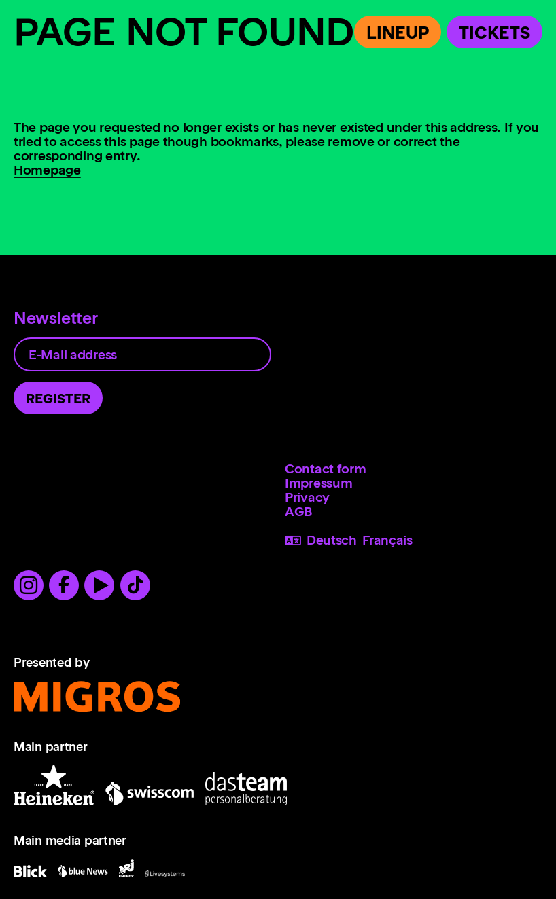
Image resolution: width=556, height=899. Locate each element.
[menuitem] (413, 469)
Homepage (47, 170)
